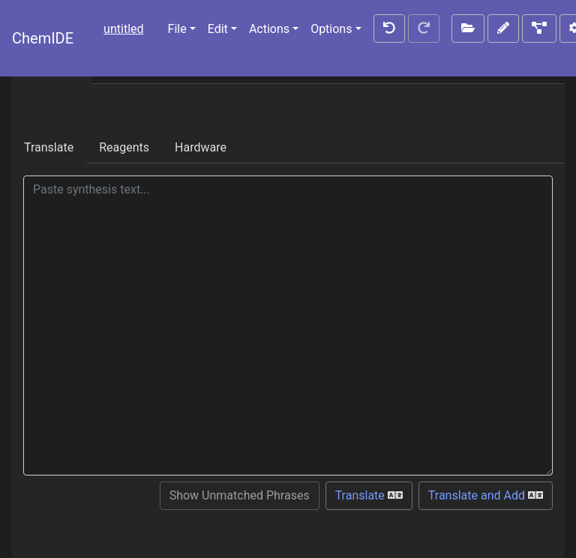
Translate (49, 147)
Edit (218, 29)
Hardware (200, 147)
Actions (269, 29)
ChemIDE (43, 38)
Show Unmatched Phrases (240, 495)
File (177, 29)
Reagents (124, 147)
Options (331, 29)
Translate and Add (485, 495)
